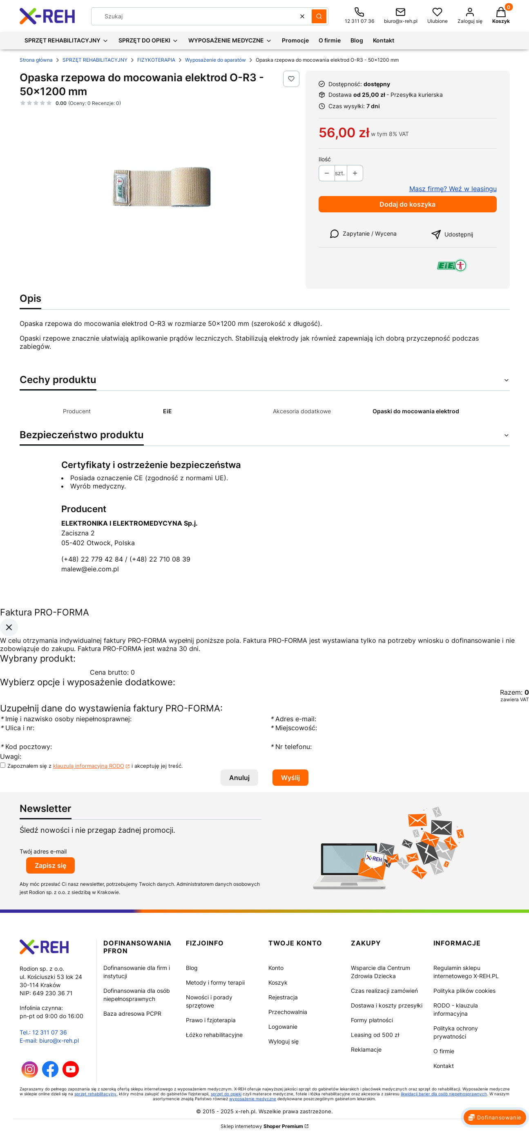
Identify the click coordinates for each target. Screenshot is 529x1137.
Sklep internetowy (262, 1126)
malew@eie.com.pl (90, 569)
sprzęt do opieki (226, 1093)
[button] (319, 16)
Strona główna (36, 60)
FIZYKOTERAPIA (156, 60)
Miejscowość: (293, 728)
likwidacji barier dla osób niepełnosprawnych (444, 1093)
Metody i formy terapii (215, 982)
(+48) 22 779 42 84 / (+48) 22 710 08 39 (125, 559)
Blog (192, 967)
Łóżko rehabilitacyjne (214, 1034)
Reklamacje (366, 1049)
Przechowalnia (287, 1011)
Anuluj (239, 778)
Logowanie (282, 1026)
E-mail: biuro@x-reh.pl (49, 1040)
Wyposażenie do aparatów (215, 60)
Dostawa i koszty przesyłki (386, 1005)
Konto (275, 967)
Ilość (325, 159)
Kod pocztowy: (26, 746)
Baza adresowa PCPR (132, 1013)
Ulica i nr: (17, 728)
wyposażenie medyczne (252, 1098)
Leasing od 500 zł (375, 1034)
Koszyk (278, 982)
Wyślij (290, 778)
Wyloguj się (283, 1041)
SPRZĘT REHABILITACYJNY (94, 60)
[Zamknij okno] (9, 627)
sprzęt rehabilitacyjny (95, 1093)
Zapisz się (50, 865)
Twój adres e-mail (43, 851)
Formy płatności (372, 1020)
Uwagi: (10, 756)
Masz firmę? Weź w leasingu (453, 189)
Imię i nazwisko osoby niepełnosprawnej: (67, 719)
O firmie (443, 1051)
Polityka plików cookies (464, 990)
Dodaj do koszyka (407, 204)
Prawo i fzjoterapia (211, 1020)
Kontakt (443, 1065)
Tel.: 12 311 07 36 (43, 1032)
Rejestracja (283, 997)
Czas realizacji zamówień (384, 990)
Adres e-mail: (293, 719)
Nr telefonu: (292, 746)
